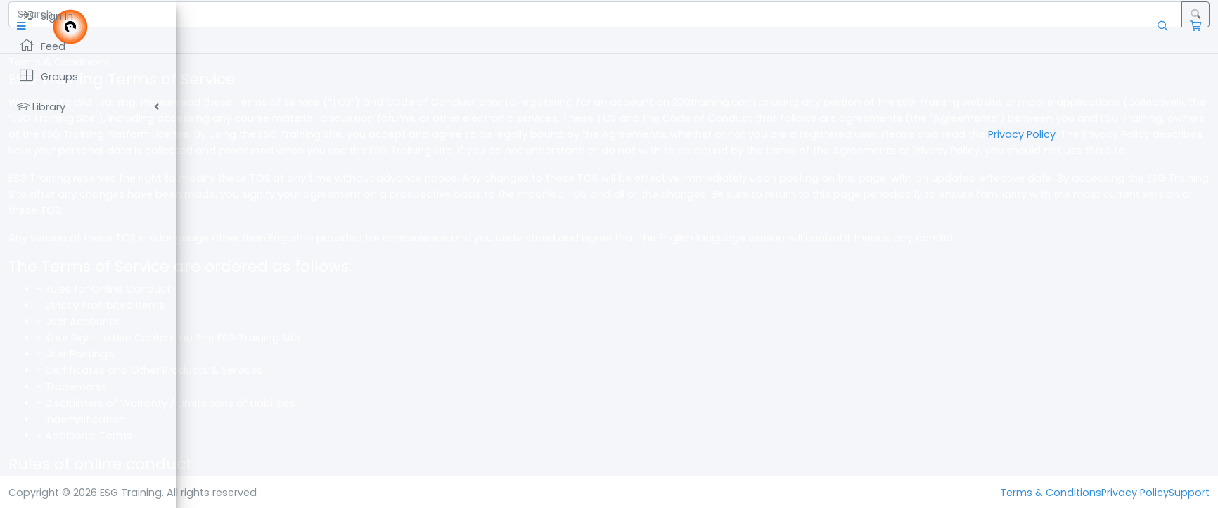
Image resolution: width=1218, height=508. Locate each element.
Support (1189, 492)
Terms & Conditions (1050, 492)
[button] (200, 26)
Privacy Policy (604, 151)
